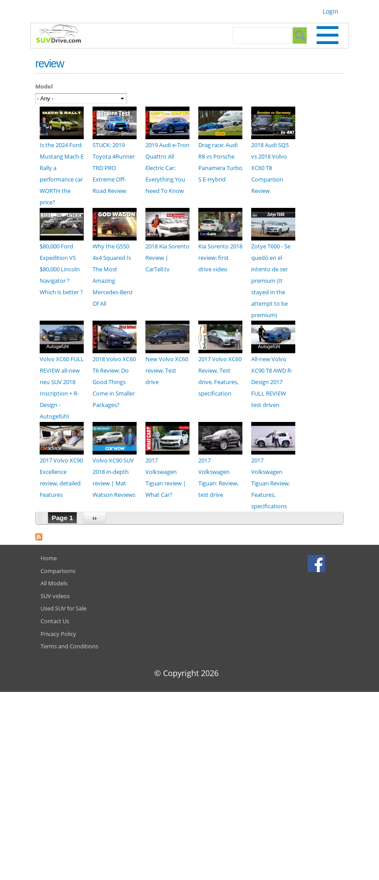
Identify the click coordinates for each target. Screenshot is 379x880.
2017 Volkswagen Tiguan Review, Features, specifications (270, 483)
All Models (54, 583)
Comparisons (58, 571)
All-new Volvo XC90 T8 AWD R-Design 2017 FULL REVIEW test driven (272, 382)
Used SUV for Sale (63, 608)
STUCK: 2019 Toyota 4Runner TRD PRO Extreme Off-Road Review (114, 168)
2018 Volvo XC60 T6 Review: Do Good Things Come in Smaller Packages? (114, 382)
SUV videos (55, 596)
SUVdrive (63, 35)
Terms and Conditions (69, 646)
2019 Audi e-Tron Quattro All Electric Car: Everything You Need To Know (167, 168)
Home (49, 558)
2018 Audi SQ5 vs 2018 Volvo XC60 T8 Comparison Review (270, 168)
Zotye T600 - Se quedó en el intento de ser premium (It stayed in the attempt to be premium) (270, 280)
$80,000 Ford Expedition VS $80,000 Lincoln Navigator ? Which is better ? (61, 269)
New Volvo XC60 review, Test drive (166, 370)
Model (44, 86)
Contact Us (55, 621)
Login (330, 11)
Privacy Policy (58, 634)
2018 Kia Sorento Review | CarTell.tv (167, 257)
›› (95, 517)
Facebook (317, 563)
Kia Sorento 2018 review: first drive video (220, 257)
